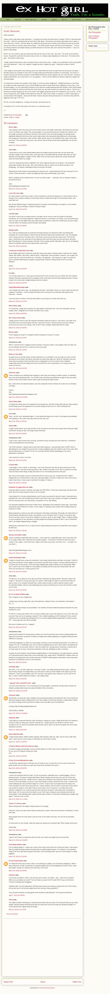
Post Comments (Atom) (47, 988)
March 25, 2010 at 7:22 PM (18, 350)
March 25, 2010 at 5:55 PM (18, 269)
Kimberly (12, 718)
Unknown (12, 372)
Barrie (11, 127)
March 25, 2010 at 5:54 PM (18, 246)
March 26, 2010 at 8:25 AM (17, 590)
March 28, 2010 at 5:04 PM (18, 756)
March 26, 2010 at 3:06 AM (17, 421)
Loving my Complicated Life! (19, 250)
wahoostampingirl (15, 557)
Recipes (44, 19)
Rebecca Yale (13, 354)
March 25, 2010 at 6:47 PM (18, 338)
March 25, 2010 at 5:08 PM (18, 145)
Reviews (54, 19)
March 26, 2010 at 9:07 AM (17, 627)
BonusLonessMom (15, 535)
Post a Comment (12, 914)
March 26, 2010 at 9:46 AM (17, 679)
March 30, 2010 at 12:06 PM (18, 840)
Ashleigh (12, 667)
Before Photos (76, 19)
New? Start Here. (31, 19)
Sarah (11, 426)
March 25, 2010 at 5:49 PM (18, 226)
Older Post (77, 982)
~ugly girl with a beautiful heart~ (20, 683)
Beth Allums (13, 306)
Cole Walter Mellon (15, 844)
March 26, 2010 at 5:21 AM (17, 460)
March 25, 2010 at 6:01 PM (18, 283)
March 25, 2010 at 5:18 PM (18, 189)
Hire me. (64, 19)
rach (10, 413)
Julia (10, 150)
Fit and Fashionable (16, 861)
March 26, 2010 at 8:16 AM (17, 571)
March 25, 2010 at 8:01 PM (18, 368)
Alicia (11, 899)
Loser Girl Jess (14, 193)
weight (17, 117)
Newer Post (8, 982)
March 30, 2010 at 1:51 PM (18, 856)
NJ (10, 273)
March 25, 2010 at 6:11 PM (18, 301)
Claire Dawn (13, 401)
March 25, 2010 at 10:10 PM (18, 397)
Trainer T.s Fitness (15, 803)
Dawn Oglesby (14, 734)
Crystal (11, 464)
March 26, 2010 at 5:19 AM (17, 433)
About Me (17, 19)
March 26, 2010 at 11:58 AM (18, 713)
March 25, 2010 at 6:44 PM (18, 328)
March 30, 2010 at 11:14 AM (18, 799)
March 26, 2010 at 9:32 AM (17, 662)
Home (8, 19)
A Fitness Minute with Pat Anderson (21, 746)
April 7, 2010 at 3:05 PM (17, 895)
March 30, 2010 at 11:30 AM (18, 830)
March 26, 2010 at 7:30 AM (17, 530)
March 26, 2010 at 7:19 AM (17, 483)
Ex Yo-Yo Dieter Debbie (17, 594)
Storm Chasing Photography (93, 37)
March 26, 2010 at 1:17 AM (17, 409)
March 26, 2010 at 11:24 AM (18, 691)
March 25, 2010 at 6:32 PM (18, 313)
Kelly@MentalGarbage (17, 287)
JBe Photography (94, 32)
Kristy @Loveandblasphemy (19, 760)
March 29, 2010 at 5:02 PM (18, 768)
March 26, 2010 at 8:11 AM (17, 553)
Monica (11, 332)
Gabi (10, 576)
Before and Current (92, 19)
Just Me (11, 214)
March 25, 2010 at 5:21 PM (18, 209)
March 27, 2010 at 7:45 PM (18, 742)
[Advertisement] (27, 947)
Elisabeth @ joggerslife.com (19, 487)
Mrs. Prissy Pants (15, 318)
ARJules (12, 875)
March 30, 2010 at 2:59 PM (18, 870)
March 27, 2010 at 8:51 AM (17, 730)
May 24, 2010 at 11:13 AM (17, 909)
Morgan (11, 230)
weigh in (11, 117)
